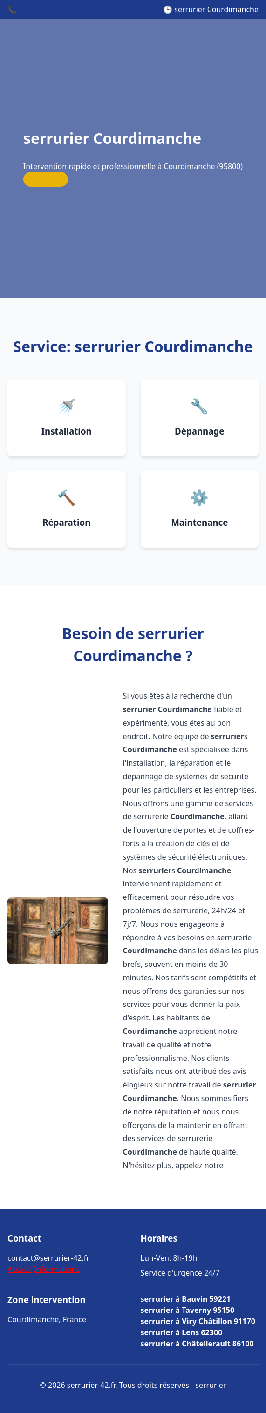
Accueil (19, 1269)
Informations (57, 1269)
